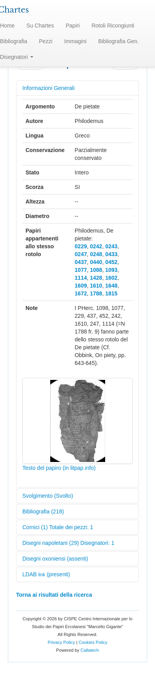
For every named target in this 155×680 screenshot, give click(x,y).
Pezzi (45, 41)
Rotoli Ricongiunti (112, 25)
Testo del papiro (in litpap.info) (59, 468)
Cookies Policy (92, 642)
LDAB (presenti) (46, 574)
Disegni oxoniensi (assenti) (55, 558)
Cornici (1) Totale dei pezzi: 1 (57, 527)
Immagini (75, 41)
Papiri (73, 25)
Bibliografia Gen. (118, 41)
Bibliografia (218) (43, 511)
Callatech (89, 650)
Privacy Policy (61, 642)
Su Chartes (40, 25)
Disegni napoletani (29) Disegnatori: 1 (68, 543)
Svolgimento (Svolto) (47, 496)
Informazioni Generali (48, 88)
